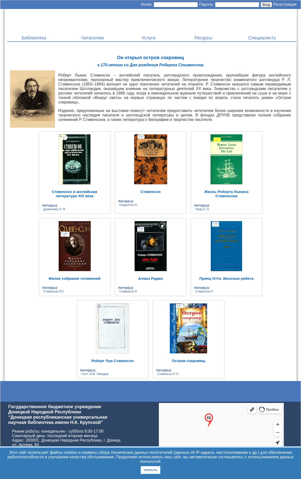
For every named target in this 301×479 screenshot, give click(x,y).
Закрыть (150, 470)
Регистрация (285, 4)
